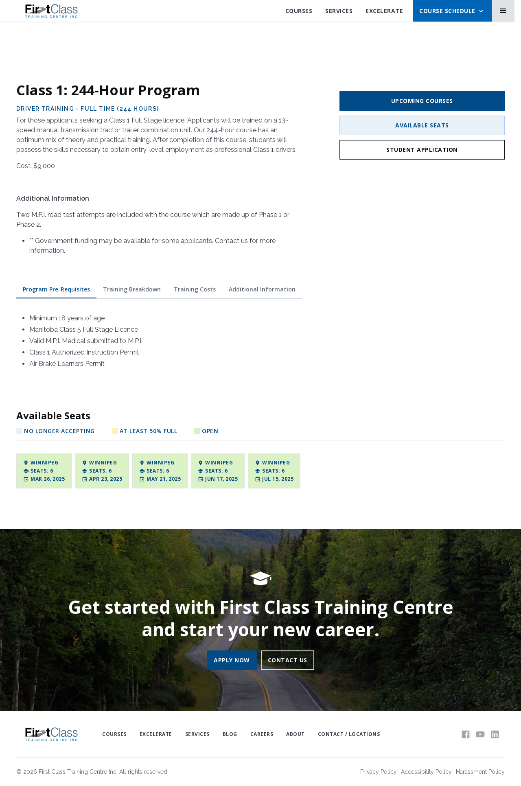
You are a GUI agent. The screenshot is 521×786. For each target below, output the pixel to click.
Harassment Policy (480, 771)
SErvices (338, 11)
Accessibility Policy (426, 771)
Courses (299, 11)
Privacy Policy (378, 771)
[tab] (56, 289)
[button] (452, 11)
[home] (51, 11)
